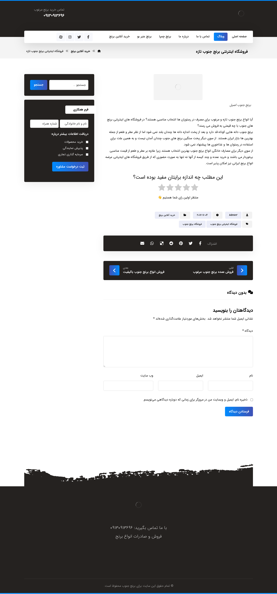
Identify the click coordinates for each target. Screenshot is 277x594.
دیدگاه (247, 331)
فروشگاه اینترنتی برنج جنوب (223, 224)
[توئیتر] (79, 37)
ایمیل (199, 376)
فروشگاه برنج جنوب (192, 224)
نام (251, 376)
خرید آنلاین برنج (167, 215)
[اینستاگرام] (70, 37)
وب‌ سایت (146, 376)
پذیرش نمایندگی (73, 148)
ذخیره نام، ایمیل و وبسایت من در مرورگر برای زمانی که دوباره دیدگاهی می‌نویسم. (195, 400)
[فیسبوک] (88, 37)
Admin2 (233, 215)
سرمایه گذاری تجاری (70, 154)
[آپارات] (60, 37)
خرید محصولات (73, 142)
